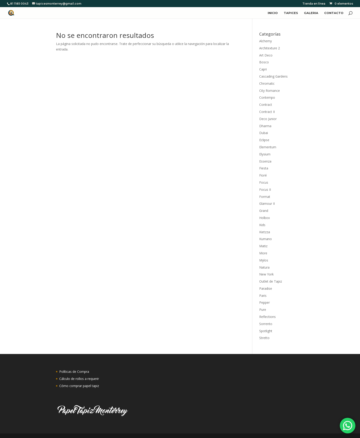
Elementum (267, 147)
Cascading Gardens (273, 76)
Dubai (263, 133)
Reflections (267, 316)
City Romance (269, 90)
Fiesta (263, 168)
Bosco (264, 62)
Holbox (264, 218)
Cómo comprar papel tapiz (79, 386)
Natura (264, 267)
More (263, 253)
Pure (262, 309)
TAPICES (291, 13)
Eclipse (264, 140)
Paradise (265, 288)
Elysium (264, 154)
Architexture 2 (269, 48)
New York (266, 274)
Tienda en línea (313, 3)
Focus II (265, 189)
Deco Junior (268, 119)
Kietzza (264, 232)
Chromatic (267, 83)
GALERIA (311, 13)
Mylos (263, 260)
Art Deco (266, 55)
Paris (263, 295)
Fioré (263, 175)
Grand (263, 210)
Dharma (265, 126)
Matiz (263, 246)
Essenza (265, 161)
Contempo (267, 97)
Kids (262, 225)
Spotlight (265, 331)
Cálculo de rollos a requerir (79, 378)
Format (264, 196)
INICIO (273, 13)
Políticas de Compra (74, 371)
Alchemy (265, 41)
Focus (263, 182)
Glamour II (267, 203)
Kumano (265, 239)
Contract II (267, 112)
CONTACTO (333, 13)
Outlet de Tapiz (270, 281)
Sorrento (265, 324)
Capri (263, 69)
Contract (265, 104)
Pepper (264, 302)
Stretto (264, 338)
